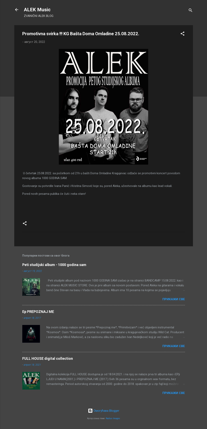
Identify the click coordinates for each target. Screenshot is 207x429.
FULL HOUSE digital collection (47, 358)
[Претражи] (190, 11)
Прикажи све (173, 299)
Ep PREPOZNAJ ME (38, 311)
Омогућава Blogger (103, 410)
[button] (182, 34)
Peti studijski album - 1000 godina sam (54, 265)
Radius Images (113, 418)
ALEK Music (37, 9)
